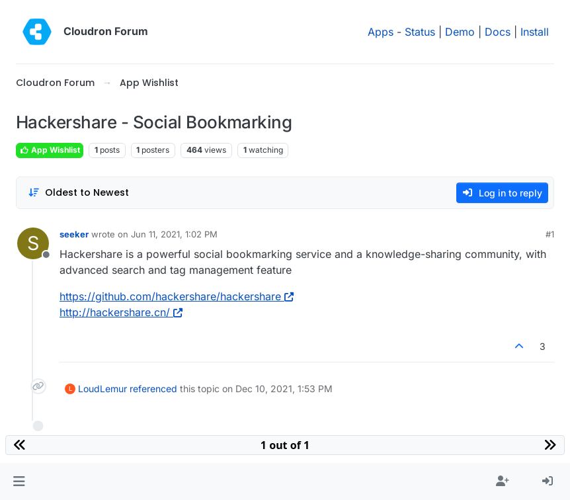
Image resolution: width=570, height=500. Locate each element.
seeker (74, 234)
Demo (460, 31)
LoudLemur (102, 388)
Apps (380, 31)
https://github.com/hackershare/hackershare (177, 296)
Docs (497, 31)
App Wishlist (49, 150)
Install (534, 31)
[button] (18, 481)
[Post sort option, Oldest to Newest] (78, 193)
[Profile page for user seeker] (33, 243)
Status (420, 31)
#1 (550, 234)
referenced (153, 388)
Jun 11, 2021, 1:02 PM (174, 234)
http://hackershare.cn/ (121, 312)
